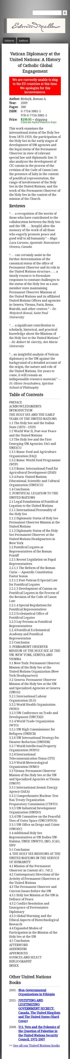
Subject (9, 40)
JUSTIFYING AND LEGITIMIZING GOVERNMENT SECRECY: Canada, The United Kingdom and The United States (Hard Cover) (39, 1010)
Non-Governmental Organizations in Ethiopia (36, 992)
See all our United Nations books (36, 1045)
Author (23, 40)
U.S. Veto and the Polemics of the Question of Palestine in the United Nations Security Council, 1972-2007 (39, 1033)
